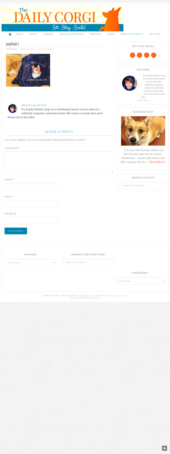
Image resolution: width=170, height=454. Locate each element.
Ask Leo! (95, 308)
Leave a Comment (46, 59)
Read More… (143, 110)
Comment (12, 158)
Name (9, 189)
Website (10, 223)
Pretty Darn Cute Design (114, 305)
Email (10, 206)
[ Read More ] (157, 171)
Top (163, 447)
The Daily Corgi (86, 23)
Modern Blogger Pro (88, 305)
